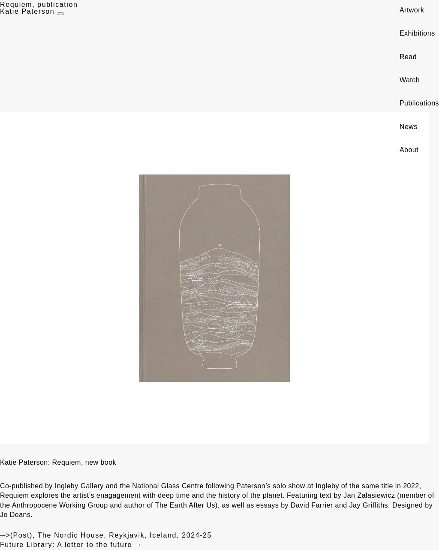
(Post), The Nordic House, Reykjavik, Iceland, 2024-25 (106, 535)
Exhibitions (417, 33)
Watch (410, 80)
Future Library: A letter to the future (71, 544)
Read (408, 56)
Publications (419, 103)
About (409, 149)
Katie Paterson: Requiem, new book (58, 462)
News (409, 126)
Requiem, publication (39, 4)
